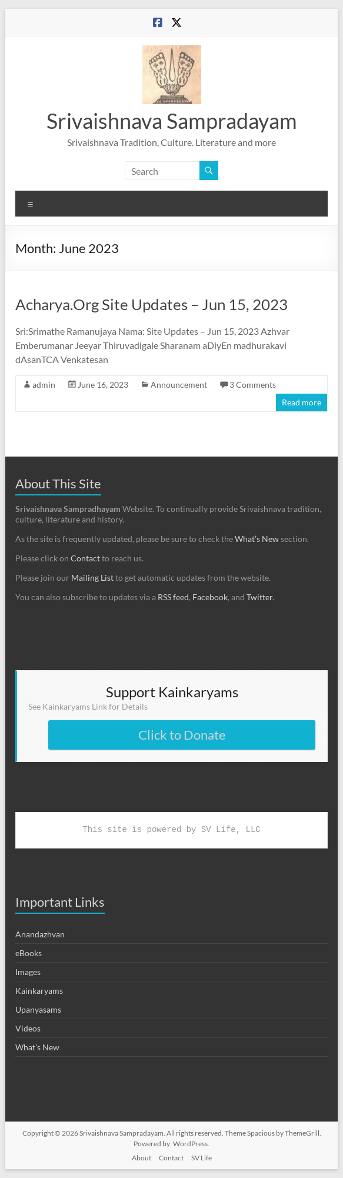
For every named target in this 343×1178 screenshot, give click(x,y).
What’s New (257, 539)
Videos (28, 1028)
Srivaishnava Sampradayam (171, 121)
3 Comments (252, 385)
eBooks (28, 953)
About (141, 1157)
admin (43, 385)
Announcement (179, 385)
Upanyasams (38, 1009)
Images (28, 972)
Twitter (259, 597)
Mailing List (92, 578)
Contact (85, 558)
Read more (301, 402)
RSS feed (173, 597)
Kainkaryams (39, 991)
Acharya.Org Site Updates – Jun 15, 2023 (151, 304)
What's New (37, 1047)
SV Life (201, 1157)
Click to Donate (182, 735)
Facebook (210, 597)
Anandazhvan (40, 934)
